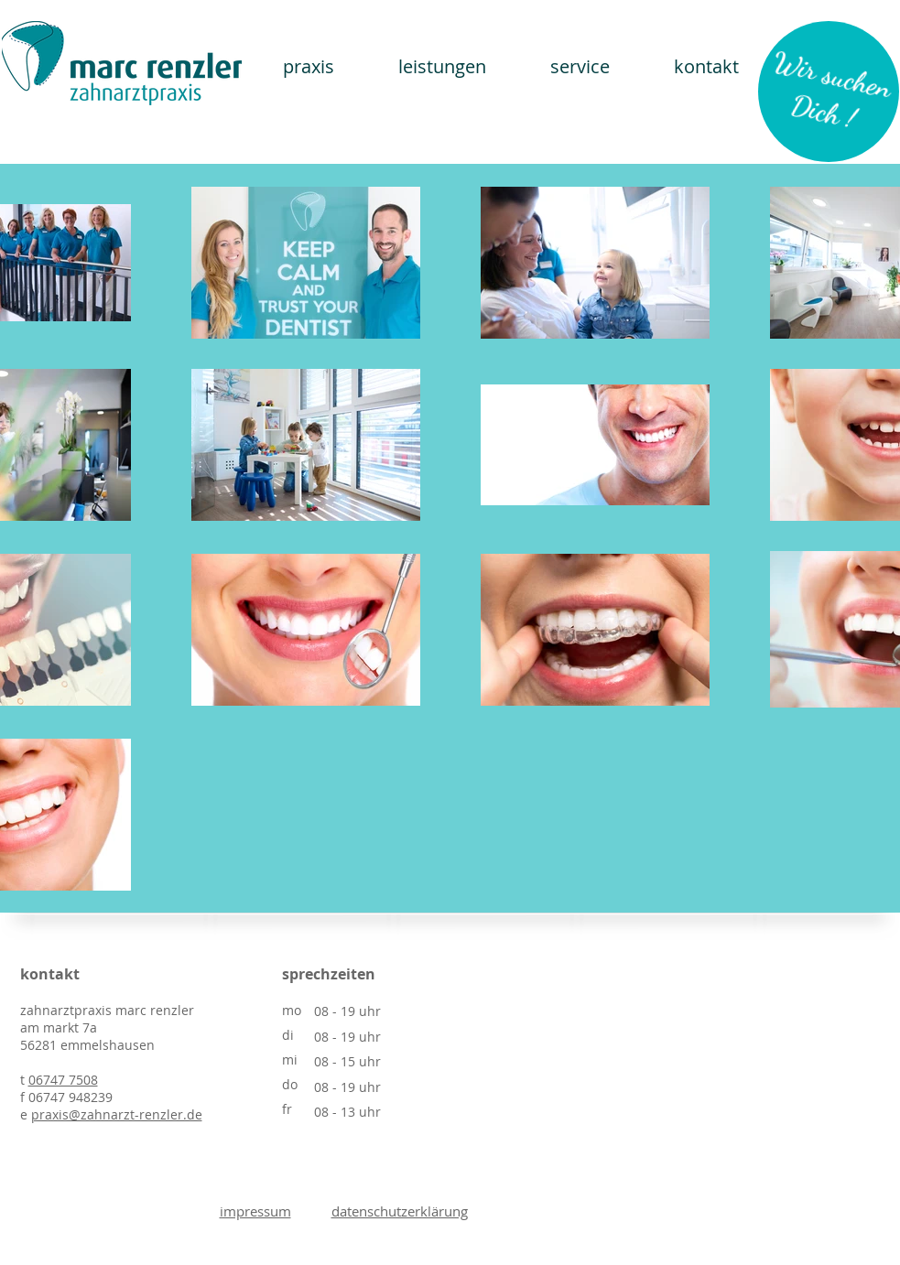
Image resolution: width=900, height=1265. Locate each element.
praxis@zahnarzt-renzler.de (116, 1114)
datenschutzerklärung (399, 1211)
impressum (255, 1211)
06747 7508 (63, 1079)
